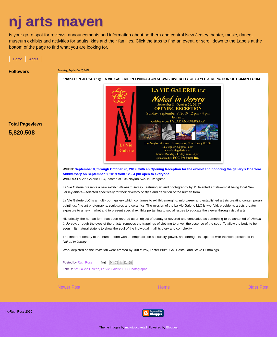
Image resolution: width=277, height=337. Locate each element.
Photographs (138, 269)
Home (17, 59)
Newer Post (69, 287)
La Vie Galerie (89, 269)
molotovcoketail (136, 327)
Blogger (171, 327)
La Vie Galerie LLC (114, 269)
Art (75, 269)
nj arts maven (56, 21)
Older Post (258, 287)
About (33, 59)
